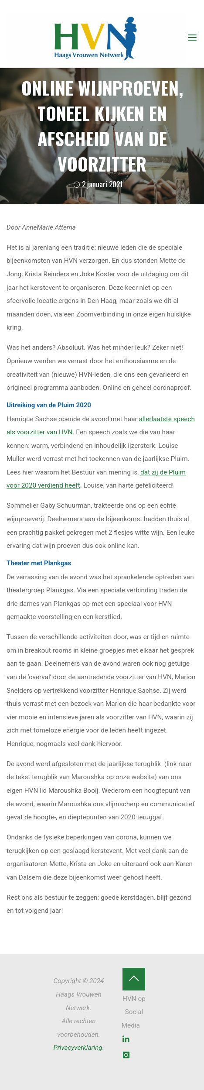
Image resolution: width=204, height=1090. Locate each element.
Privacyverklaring (77, 1048)
